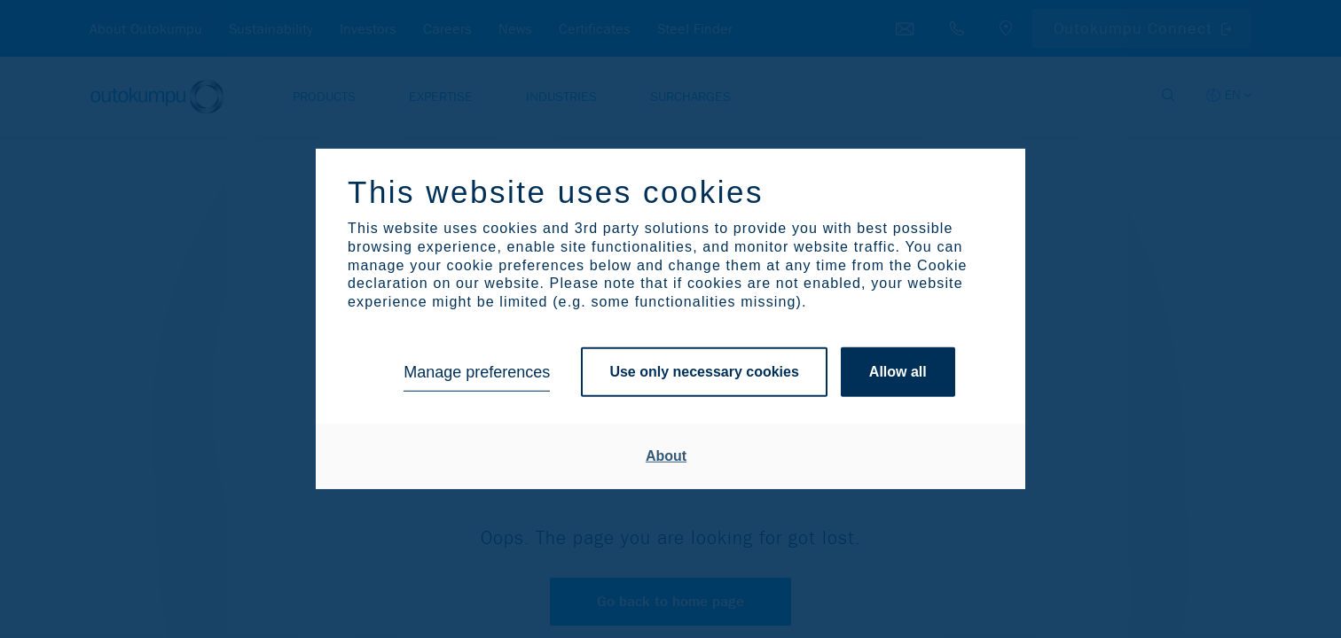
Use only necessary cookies (703, 371)
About (666, 455)
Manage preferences (477, 372)
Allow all (898, 371)
